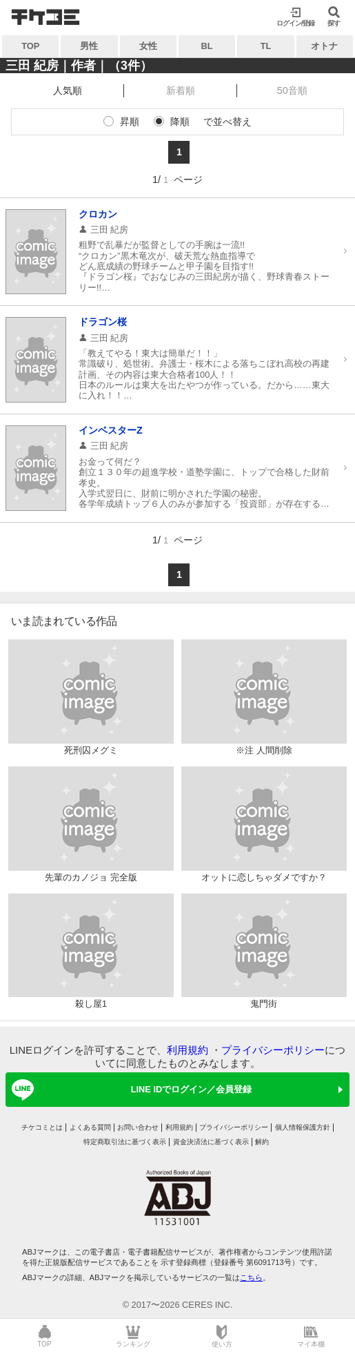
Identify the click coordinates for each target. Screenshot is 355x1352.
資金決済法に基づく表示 (211, 1142)
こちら (251, 1277)
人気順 (67, 90)
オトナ (324, 46)
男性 (89, 46)
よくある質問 (90, 1127)
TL (266, 46)
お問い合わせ (138, 1127)
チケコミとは (42, 1127)
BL (207, 46)
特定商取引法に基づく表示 (124, 1142)
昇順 (129, 121)
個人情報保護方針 (302, 1127)
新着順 (180, 90)
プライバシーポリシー (273, 1050)
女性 (148, 46)
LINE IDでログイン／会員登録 (129, 1089)
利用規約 (187, 1050)
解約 (262, 1142)
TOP (30, 46)
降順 (180, 121)
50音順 (292, 90)
